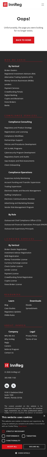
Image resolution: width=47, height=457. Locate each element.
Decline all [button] (34, 447)
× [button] (44, 416)
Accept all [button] (12, 447)
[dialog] (23, 435)
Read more (23, 426)
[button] (23, 453)
